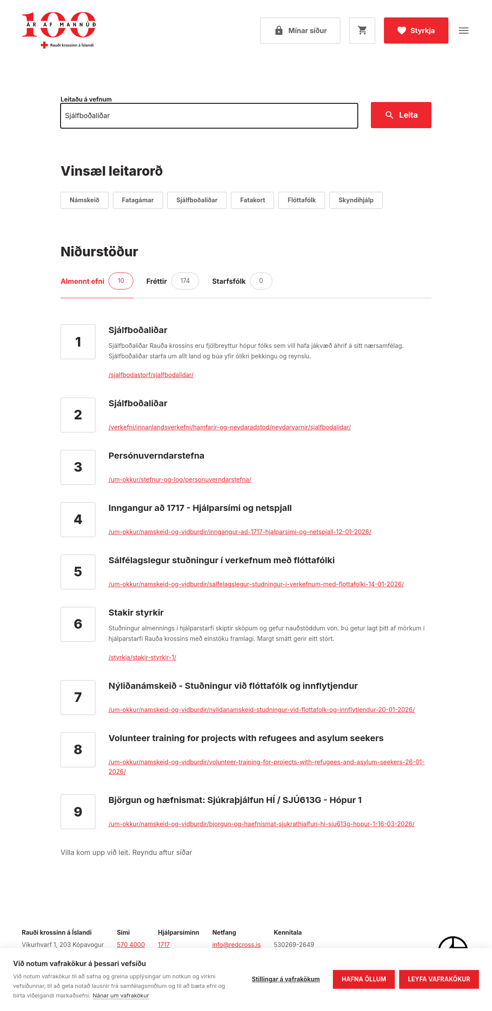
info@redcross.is (236, 944)
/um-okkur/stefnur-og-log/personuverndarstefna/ (180, 479)
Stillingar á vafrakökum (286, 979)
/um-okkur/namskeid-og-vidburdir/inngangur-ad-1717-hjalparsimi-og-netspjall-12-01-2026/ (240, 531)
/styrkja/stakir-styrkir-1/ (142, 657)
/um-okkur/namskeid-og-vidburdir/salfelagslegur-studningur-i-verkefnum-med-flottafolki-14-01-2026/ (256, 584)
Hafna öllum (364, 979)
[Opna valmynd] (463, 30)
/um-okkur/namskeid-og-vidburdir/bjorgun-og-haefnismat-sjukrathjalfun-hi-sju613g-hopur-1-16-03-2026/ (261, 823)
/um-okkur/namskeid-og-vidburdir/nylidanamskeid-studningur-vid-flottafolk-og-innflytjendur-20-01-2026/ (262, 709)
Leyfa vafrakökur (439, 979)
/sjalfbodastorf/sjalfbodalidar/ (151, 374)
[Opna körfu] (362, 30)
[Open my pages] (300, 30)
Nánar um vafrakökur (121, 995)
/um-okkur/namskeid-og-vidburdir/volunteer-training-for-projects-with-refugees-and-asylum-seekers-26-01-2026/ (266, 767)
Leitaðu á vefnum (86, 99)
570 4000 (131, 944)
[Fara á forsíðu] (59, 30)
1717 (164, 944)
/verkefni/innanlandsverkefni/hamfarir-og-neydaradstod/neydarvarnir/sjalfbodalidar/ (230, 427)
